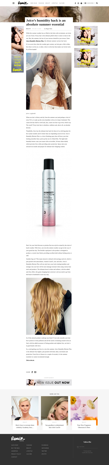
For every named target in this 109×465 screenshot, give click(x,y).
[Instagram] (78, 3)
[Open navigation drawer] (13, 3)
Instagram (45, 448)
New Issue (34, 3)
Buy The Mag (15, 448)
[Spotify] (81, 3)
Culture (61, 3)
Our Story (14, 445)
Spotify (44, 454)
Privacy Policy (16, 454)
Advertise (14, 451)
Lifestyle (55, 3)
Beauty (47, 3)
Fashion (41, 3)
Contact (14, 457)
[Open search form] (97, 3)
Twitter (44, 451)
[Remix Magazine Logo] (23, 3)
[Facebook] (75, 3)
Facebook (45, 445)
